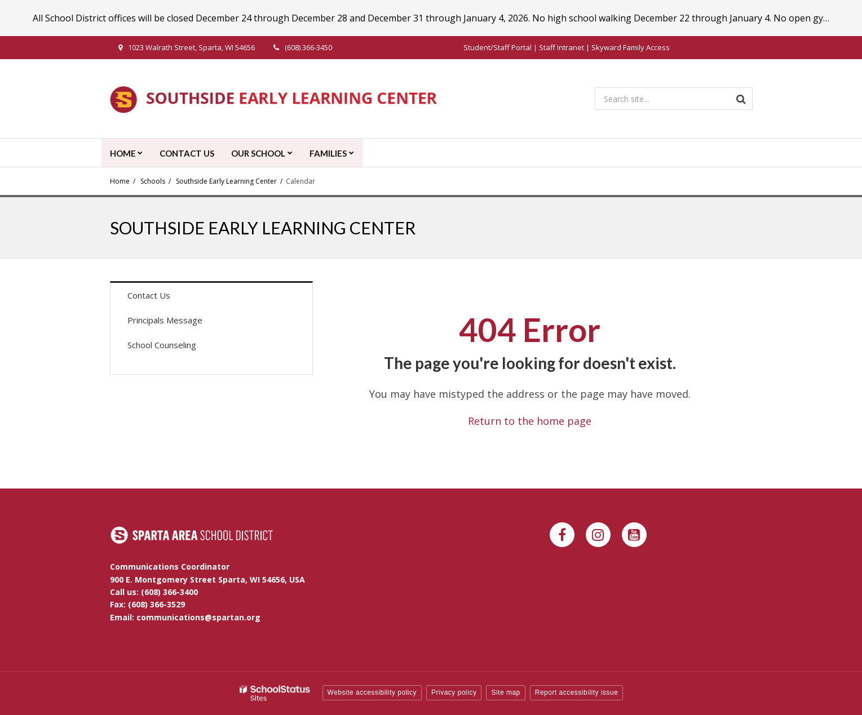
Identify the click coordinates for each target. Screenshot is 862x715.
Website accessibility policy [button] (372, 692)
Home (120, 181)
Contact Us (148, 295)
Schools (152, 181)
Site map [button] (505, 692)
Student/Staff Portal (497, 47)
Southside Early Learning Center (226, 181)
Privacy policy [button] (453, 692)
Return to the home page (529, 421)
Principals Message (164, 320)
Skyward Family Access (630, 47)
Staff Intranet (561, 47)
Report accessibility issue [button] (576, 692)
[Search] (741, 98)
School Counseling (161, 344)
